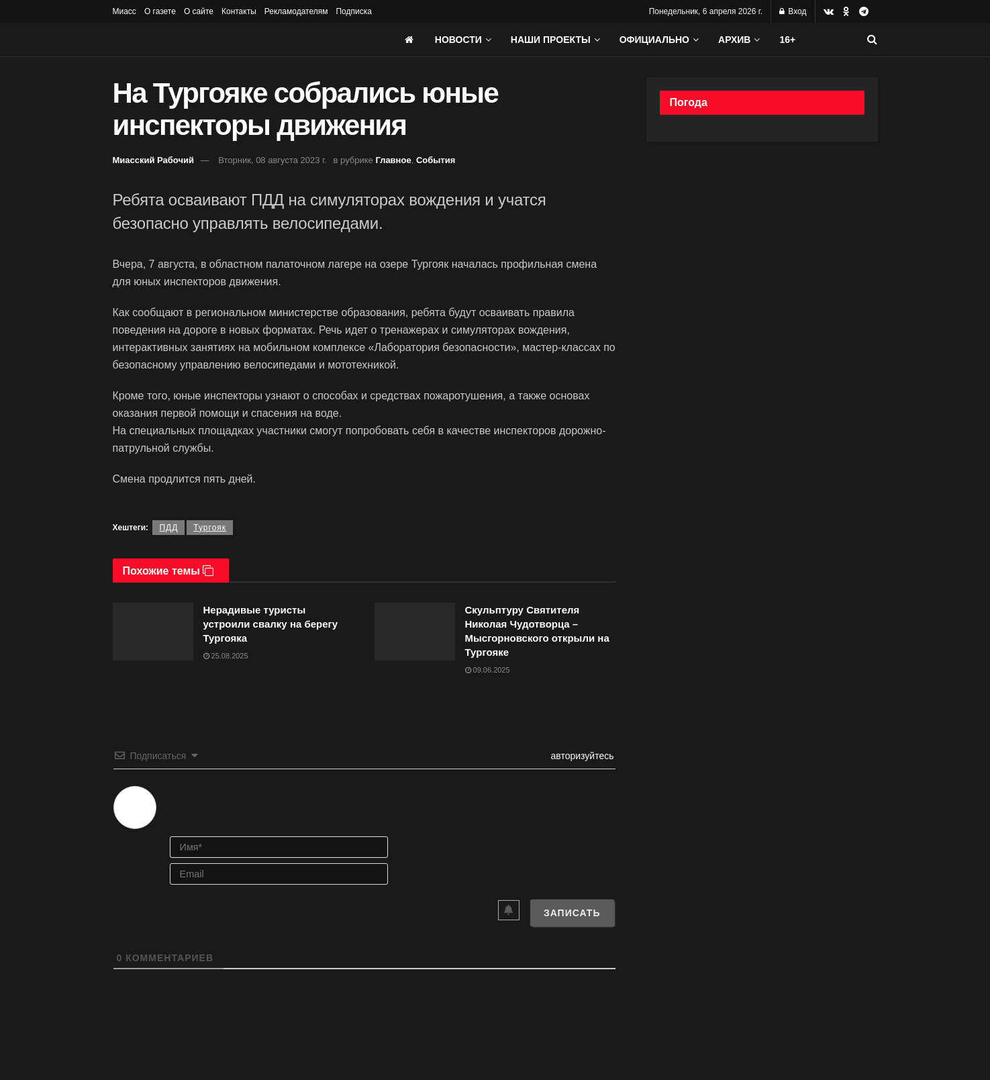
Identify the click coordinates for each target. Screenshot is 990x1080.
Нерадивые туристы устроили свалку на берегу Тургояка (270, 624)
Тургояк (209, 527)
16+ (787, 39)
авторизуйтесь (581, 755)
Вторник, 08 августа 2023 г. (272, 160)
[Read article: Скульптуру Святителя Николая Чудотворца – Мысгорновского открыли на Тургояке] (415, 631)
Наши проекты (551, 39)
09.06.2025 (487, 670)
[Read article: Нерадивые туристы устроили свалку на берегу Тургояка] (153, 631)
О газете (160, 11)
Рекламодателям (296, 11)
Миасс (124, 11)
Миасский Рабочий (154, 160)
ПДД (168, 527)
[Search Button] (872, 39)
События (435, 160)
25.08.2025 (225, 656)
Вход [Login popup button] (792, 11)
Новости (458, 39)
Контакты (238, 11)
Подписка (353, 11)
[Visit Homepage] (213, 39)
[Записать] (572, 912)
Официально (654, 39)
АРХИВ (734, 39)
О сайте (198, 11)
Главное (393, 160)
